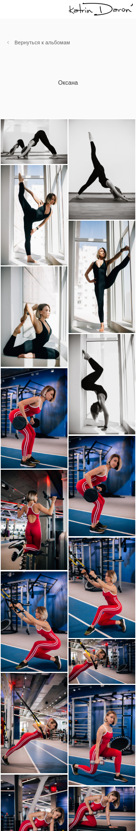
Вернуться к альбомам (42, 42)
